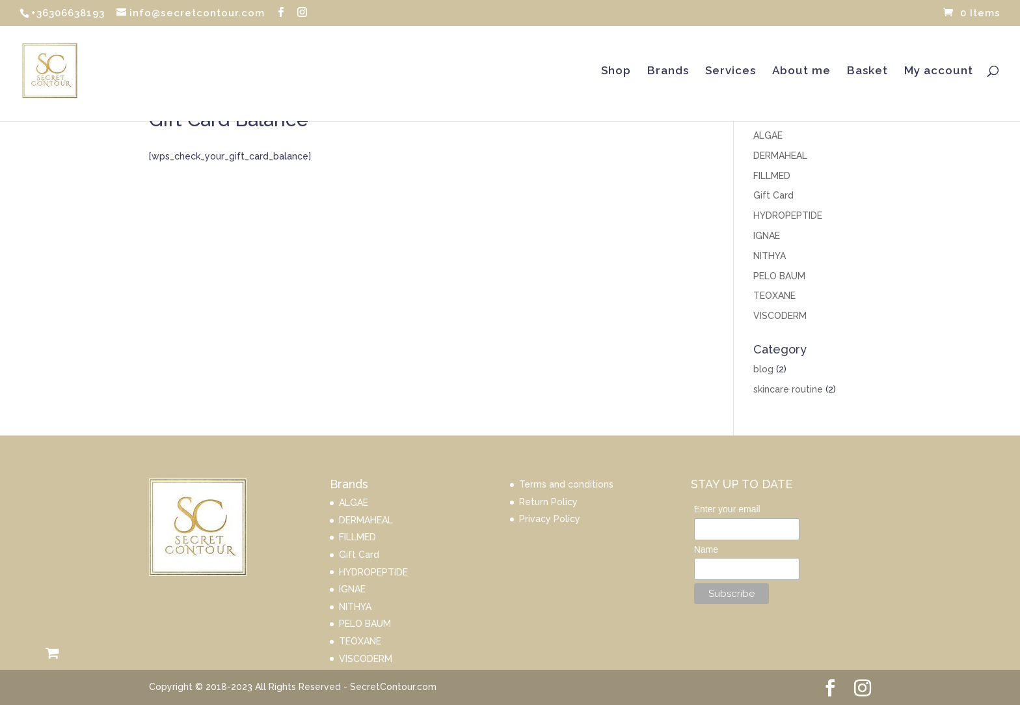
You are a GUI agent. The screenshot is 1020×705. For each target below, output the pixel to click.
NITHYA (769, 256)
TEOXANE (774, 295)
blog (763, 369)
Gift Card (773, 195)
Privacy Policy (549, 519)
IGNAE (766, 235)
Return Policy (548, 502)
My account (938, 71)
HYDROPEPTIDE (787, 215)
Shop (616, 71)
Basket (867, 71)
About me (801, 71)
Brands (668, 71)
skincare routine (788, 389)
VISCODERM (780, 316)
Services (730, 71)
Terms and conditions (566, 484)
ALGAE (768, 135)
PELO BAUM (779, 276)
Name (706, 549)
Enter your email (727, 509)
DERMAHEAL (780, 155)
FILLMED (771, 176)
